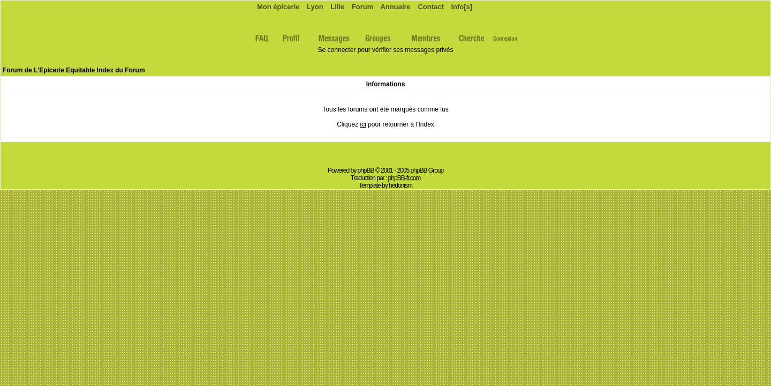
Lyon (314, 7)
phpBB (366, 170)
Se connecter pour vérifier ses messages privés (385, 50)
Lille (337, 7)
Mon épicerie (277, 7)
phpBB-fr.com (404, 178)
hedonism (400, 185)
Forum (361, 7)
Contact (430, 7)
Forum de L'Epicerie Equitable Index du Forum (74, 70)
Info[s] (460, 7)
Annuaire (394, 7)
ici (363, 124)
